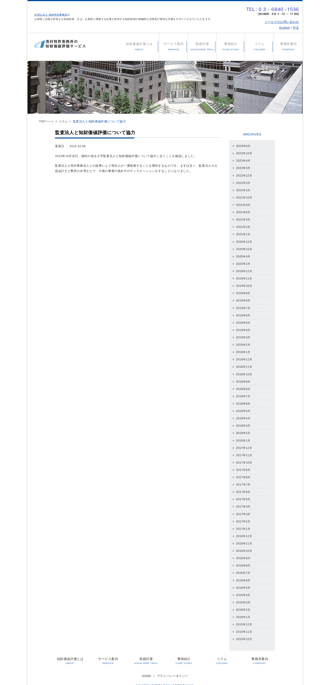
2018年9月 (243, 379)
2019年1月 (243, 349)
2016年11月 (244, 539)
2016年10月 (244, 546)
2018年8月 (243, 386)
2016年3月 (243, 597)
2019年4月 (243, 328)
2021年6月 (243, 211)
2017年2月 (243, 517)
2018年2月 (243, 429)
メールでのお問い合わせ (282, 22)
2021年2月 (243, 226)
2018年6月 (243, 400)
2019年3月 (243, 335)
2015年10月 (244, 633)
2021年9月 (243, 204)
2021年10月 (244, 197)
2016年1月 (243, 611)
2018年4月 (243, 415)
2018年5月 (243, 408)
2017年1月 (243, 524)
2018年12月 (244, 357)
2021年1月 (243, 233)
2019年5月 (243, 320)
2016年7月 (243, 568)
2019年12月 (244, 269)
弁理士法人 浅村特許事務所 (50, 14)
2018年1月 (243, 437)
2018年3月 (243, 422)
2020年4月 (243, 255)
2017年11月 (244, 451)
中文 (296, 27)
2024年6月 (243, 146)
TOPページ (47, 121)
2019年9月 (243, 291)
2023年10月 (244, 153)
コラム (64, 121)
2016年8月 (243, 561)
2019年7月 (243, 306)
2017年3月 (243, 509)
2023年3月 (243, 167)
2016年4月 (243, 590)
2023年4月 (243, 160)
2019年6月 (243, 313)
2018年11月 (244, 364)
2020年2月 (243, 262)
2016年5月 (243, 582)
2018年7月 (243, 393)
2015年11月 (244, 626)
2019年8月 (243, 299)
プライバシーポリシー (172, 670)
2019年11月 (244, 277)
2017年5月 (243, 495)
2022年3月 (243, 182)
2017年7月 (243, 480)
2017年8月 (243, 473)
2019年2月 (243, 342)
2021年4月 (243, 218)
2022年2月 (243, 189)
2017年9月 (243, 466)
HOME (146, 670)
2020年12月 (244, 240)
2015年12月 (244, 619)
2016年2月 (243, 604)
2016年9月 (243, 553)
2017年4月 (243, 502)
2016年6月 (243, 575)
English (284, 27)
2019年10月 (244, 284)
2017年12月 (244, 444)
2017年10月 (244, 459)
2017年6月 (243, 488)
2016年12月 (244, 531)
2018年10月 (244, 371)
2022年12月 (244, 175)
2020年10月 (244, 247)
